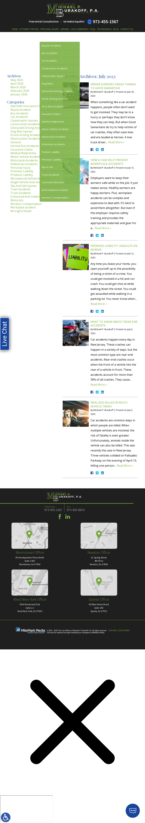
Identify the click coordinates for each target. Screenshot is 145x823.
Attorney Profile (29, 29)
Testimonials (104, 29)
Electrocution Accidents (25, 139)
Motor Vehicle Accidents (26, 157)
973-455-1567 (105, 21)
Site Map (112, 630)
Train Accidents (20, 189)
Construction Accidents (25, 124)
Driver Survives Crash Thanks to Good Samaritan (113, 86)
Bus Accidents (19, 113)
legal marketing (73, 633)
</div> (26, 808)
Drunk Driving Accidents (26, 135)
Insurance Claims (21, 149)
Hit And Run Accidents (24, 146)
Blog (116, 29)
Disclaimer (124, 630)
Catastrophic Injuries (24, 120)
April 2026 (16, 83)
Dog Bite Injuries (21, 131)
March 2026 (18, 87)
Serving (64, 29)
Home (15, 29)
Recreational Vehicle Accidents (30, 178)
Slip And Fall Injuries (23, 186)
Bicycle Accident (20, 110)
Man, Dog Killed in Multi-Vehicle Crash (109, 404)
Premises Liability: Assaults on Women (114, 248)
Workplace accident (23, 207)
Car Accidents (19, 117)
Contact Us (126, 29)
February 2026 (19, 91)
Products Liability (21, 175)
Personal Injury (49, 29)
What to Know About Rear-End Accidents (114, 323)
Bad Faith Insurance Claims (28, 106)
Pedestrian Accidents (23, 164)
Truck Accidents (20, 193)
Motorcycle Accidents (24, 160)
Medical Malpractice (23, 153)
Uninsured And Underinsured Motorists (29, 198)
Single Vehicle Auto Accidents (29, 182)
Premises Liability (21, 171)
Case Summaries (79, 29)
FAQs (93, 29)
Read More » (116, 142)
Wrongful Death (21, 211)
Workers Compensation (26, 204)
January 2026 (19, 94)
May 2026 (16, 80)
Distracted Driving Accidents (28, 128)
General (15, 142)
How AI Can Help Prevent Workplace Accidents (109, 162)
